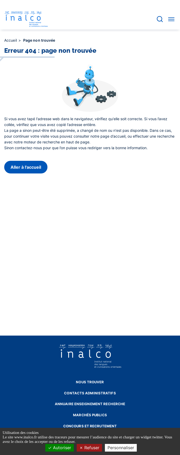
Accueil (11, 40)
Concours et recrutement (90, 426)
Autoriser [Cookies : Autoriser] (59, 447)
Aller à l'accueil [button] (26, 167)
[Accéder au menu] (171, 19)
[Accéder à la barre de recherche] (160, 19)
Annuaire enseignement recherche (90, 404)
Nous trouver (90, 382)
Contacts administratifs (90, 393)
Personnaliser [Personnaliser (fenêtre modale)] (121, 447)
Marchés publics (90, 415)
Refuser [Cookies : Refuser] (89, 447)
